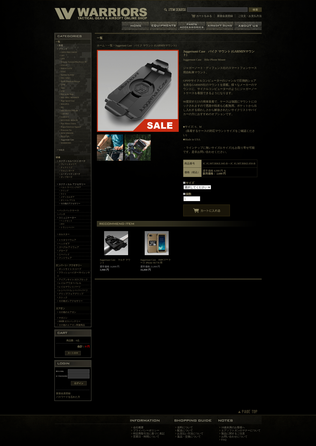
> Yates (62, 88)
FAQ (223, 439)
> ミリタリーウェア (66, 240)
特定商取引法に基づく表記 (149, 433)
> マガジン (62, 318)
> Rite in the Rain (66, 94)
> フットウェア (64, 258)
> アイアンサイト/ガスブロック (72, 279)
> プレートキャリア (68, 164)
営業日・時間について (146, 436)
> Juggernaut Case (66, 140)
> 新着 (60, 45)
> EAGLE (63, 65)
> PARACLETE (65, 68)
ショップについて (248, 26)
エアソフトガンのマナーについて (241, 430)
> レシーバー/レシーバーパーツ (72, 290)
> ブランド (62, 49)
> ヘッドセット (66, 221)
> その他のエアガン (66, 312)
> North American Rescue (69, 81)
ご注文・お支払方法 (250, 15)
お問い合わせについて (234, 436)
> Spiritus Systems (66, 75)
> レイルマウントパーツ (69, 287)
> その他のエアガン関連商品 (71, 325)
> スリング (64, 191)
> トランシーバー (67, 227)
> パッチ (61, 214)
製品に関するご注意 (233, 433)
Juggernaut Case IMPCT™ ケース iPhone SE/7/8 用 (155, 261)
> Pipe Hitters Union (67, 123)
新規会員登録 (225, 15)
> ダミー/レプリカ (67, 200)
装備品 (164, 26)
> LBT (62, 55)
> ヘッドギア (63, 243)
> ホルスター (63, 234)
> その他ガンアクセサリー (70, 301)
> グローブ (62, 250)
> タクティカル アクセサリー (71, 184)
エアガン (220, 26)
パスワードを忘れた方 (68, 396)
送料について (185, 427)
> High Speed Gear (67, 101)
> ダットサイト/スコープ (69, 269)
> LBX (62, 58)
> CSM (62, 85)
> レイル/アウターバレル (69, 283)
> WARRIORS (65, 143)
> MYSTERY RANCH (68, 120)
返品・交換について (189, 436)
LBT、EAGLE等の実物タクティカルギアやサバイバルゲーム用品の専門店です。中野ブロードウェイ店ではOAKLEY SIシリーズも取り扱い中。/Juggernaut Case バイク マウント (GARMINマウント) (100, 13)
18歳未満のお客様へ (233, 427)
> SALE (60, 150)
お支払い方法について (190, 433)
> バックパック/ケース (68, 210)
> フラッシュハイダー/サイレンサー (73, 274)
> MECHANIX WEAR (68, 111)
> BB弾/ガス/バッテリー (69, 321)
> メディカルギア (67, 197)
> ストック (62, 297)
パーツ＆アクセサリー (192, 26)
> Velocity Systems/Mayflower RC (73, 62)
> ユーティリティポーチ (70, 174)
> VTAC (62, 72)
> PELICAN (64, 136)
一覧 (110, 45)
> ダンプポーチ (66, 177)
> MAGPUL (64, 104)
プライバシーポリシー (146, 430)
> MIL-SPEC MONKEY (69, 97)
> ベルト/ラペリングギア (70, 187)
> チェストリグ (66, 167)
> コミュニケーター (66, 217)
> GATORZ (64, 114)
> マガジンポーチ (67, 171)
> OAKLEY (64, 117)
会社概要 (138, 427)
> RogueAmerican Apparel (70, 127)
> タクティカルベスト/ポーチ (71, 161)
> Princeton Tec (65, 130)
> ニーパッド (63, 254)
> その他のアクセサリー (70, 203)
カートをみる (204, 15)
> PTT (61, 224)
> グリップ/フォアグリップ (70, 294)
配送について (185, 430)
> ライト (63, 194)
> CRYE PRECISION (68, 52)
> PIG (61, 107)
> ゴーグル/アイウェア (68, 247)
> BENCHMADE (66, 133)
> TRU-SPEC (64, 78)
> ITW (62, 91)
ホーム (136, 26)
